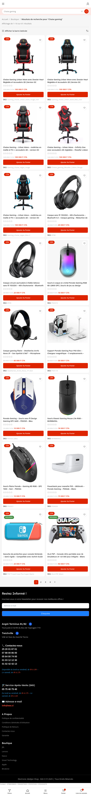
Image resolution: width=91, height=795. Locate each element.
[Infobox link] (17, 624)
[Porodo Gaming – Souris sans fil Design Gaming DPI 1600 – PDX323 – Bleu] (23, 395)
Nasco (4, 756)
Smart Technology (9, 760)
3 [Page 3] (45, 582)
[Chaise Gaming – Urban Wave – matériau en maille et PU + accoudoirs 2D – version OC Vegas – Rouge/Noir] (23, 124)
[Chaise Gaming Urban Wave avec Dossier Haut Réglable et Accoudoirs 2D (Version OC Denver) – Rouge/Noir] (23, 57)
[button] (23, 94)
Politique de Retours (10, 727)
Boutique (15, 19)
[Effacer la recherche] (82, 11)
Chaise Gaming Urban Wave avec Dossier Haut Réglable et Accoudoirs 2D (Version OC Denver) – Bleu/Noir (66, 82)
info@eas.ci (8, 705)
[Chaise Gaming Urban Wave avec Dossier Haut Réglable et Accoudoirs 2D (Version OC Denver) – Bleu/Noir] (67, 57)
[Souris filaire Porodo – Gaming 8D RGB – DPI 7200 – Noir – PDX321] (23, 463)
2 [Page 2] (40, 582)
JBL (3, 747)
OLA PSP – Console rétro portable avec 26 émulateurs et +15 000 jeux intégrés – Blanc (66, 556)
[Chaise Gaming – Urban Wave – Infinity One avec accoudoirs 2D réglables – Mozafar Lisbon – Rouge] (67, 124)
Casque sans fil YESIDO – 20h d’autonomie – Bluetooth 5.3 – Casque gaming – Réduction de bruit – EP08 (67, 218)
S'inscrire (45, 613)
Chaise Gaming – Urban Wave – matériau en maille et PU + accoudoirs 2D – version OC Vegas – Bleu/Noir (22, 218)
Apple (4, 764)
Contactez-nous (8, 731)
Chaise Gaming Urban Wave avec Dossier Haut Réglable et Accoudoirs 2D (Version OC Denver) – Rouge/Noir (22, 82)
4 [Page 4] (50, 582)
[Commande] (87, 31)
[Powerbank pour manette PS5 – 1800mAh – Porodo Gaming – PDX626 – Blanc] (67, 463)
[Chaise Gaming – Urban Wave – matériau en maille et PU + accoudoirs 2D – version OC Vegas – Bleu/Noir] (23, 192)
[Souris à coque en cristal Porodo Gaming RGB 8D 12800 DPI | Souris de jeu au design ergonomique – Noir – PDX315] (67, 260)
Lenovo (5, 751)
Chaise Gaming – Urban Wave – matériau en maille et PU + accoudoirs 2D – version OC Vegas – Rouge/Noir (22, 150)
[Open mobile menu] (3, 3)
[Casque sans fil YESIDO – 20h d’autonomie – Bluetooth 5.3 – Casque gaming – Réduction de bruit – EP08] (67, 192)
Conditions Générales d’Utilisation (16, 722)
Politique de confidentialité (13, 718)
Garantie (5, 735)
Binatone (5, 769)
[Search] (45, 11)
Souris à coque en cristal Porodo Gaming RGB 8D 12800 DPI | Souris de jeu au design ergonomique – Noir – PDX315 (66, 285)
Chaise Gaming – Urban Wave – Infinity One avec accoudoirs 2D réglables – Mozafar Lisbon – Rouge (65, 150)
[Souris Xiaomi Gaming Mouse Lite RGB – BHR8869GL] (67, 395)
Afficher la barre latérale (16, 31)
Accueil (5, 19)
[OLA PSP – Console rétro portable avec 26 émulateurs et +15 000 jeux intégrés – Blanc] (67, 531)
